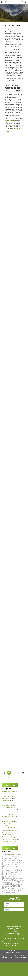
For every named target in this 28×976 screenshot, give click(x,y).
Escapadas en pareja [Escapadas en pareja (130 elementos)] (12, 875)
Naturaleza (5, 825)
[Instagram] (9, 948)
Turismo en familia (7, 837)
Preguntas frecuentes (7, 958)
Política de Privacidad (7, 959)
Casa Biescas (6, 800)
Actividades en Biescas (8, 791)
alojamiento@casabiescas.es (12, 945)
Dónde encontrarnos (14, 930)
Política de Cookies (20, 958)
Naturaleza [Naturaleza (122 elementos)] (7, 878)
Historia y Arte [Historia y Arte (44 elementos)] (13, 876)
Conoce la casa (14, 932)
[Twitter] (6, 948)
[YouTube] (12, 948)
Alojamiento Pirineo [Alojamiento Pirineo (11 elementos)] (16, 856)
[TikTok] (15, 948)
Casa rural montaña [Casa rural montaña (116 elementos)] (12, 861)
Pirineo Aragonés (6, 832)
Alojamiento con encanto (9, 794)
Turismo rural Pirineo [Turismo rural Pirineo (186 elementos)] (12, 890)
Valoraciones (14, 933)
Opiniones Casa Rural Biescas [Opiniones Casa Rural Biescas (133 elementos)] (12, 879)
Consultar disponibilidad (14, 929)
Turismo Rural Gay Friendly (9, 839)
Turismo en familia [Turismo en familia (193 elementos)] (11, 887)
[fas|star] (14, 920)
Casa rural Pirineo (7, 807)
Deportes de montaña (8, 814)
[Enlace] (3, 2)
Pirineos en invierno (7, 834)
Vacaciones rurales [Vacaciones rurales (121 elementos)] (10, 892)
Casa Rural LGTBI (7, 803)
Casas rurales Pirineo (8, 812)
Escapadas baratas (7, 819)
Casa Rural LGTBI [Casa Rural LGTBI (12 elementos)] (13, 860)
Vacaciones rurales (7, 844)
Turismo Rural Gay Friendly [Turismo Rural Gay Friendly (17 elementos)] (16, 888)
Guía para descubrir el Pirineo (14, 937)
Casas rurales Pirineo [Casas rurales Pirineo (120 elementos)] (10, 867)
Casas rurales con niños (8, 810)
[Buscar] (26, 2)
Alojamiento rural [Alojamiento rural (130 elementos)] (10, 858)
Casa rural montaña (7, 805)
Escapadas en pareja (8, 821)
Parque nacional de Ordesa (9, 830)
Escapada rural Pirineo (8, 816)
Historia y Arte (6, 823)
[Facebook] (3, 948)
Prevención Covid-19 (21, 959)
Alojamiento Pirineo (7, 796)
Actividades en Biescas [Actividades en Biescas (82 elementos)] (11, 855)
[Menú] (22, 2)
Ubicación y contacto (14, 935)
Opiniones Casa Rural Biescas (10, 828)
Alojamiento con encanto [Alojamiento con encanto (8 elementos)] (7, 856)
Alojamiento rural (7, 798)
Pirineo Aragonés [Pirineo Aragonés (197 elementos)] (11, 882)
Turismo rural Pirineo (7, 841)
